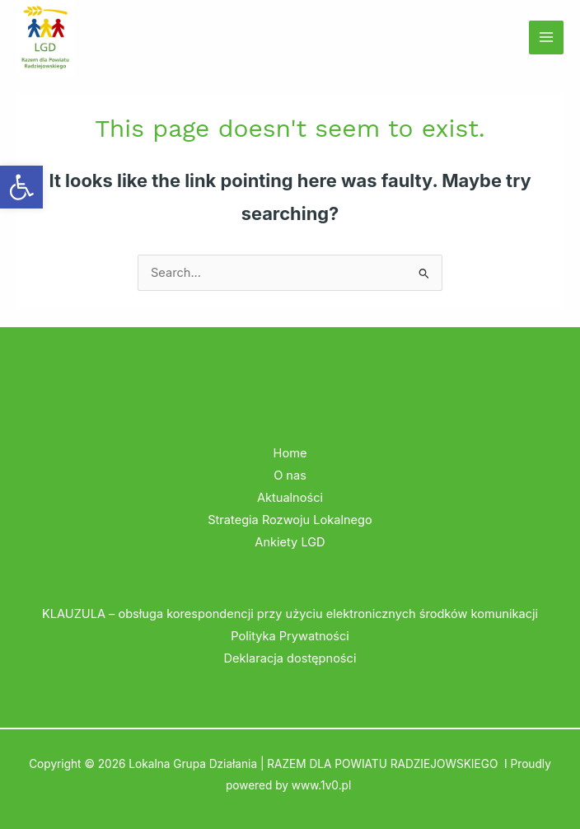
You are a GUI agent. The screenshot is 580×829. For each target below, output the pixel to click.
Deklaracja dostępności (290, 658)
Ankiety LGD (290, 542)
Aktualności (290, 497)
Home (290, 453)
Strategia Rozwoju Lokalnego (290, 520)
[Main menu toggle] (546, 38)
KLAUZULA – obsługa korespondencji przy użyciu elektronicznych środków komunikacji (290, 614)
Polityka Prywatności (290, 636)
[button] (21, 187)
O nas (290, 475)
